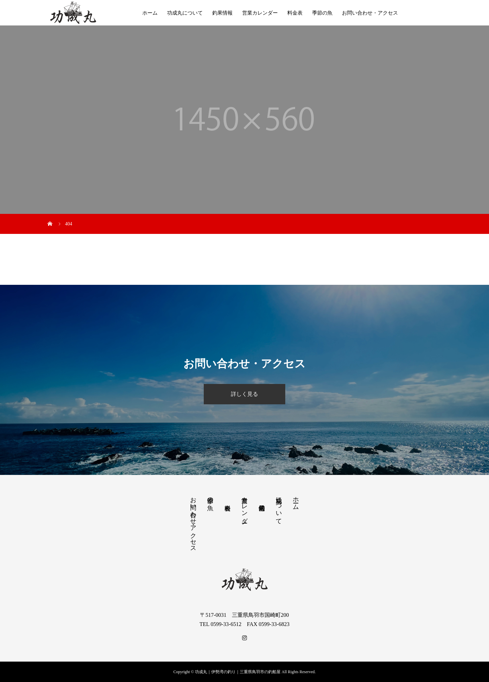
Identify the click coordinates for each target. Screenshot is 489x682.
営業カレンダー (260, 13)
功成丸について (185, 13)
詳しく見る (244, 394)
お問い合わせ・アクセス (370, 13)
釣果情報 (222, 13)
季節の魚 (322, 13)
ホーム (150, 13)
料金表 (295, 13)
